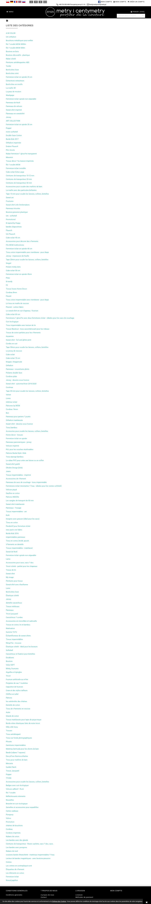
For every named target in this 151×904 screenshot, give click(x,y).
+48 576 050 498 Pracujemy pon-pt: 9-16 (71, 4)
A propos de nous (47, 895)
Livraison (79, 895)
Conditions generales (14, 895)
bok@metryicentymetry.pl (96, 4)
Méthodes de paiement (84, 897)
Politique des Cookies (59, 901)
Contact (44, 897)
